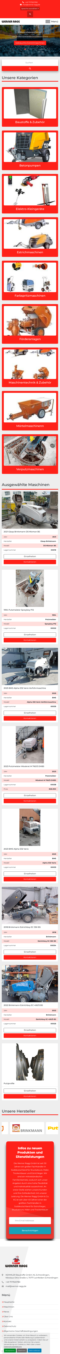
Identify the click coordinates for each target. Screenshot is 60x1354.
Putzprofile (9, 1083)
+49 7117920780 (31, 2)
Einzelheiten (30, 556)
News (6, 1312)
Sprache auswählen (29, 8)
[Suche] (30, 62)
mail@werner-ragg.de (31, 5)
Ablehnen (22, 1350)
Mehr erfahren (34, 1350)
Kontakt (7, 1321)
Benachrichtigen (30, 1230)
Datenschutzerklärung (13, 1346)
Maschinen (9, 1307)
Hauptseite (9, 1302)
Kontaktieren (30, 562)
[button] (25, 49)
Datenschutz (10, 1326)
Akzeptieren (10, 1350)
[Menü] (47, 21)
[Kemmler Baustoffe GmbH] (16, 1261)
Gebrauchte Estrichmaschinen (30, 43)
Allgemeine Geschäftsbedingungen (21, 1331)
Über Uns (8, 1316)
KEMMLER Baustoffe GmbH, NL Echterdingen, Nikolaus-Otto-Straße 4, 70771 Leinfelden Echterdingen (32, 1276)
